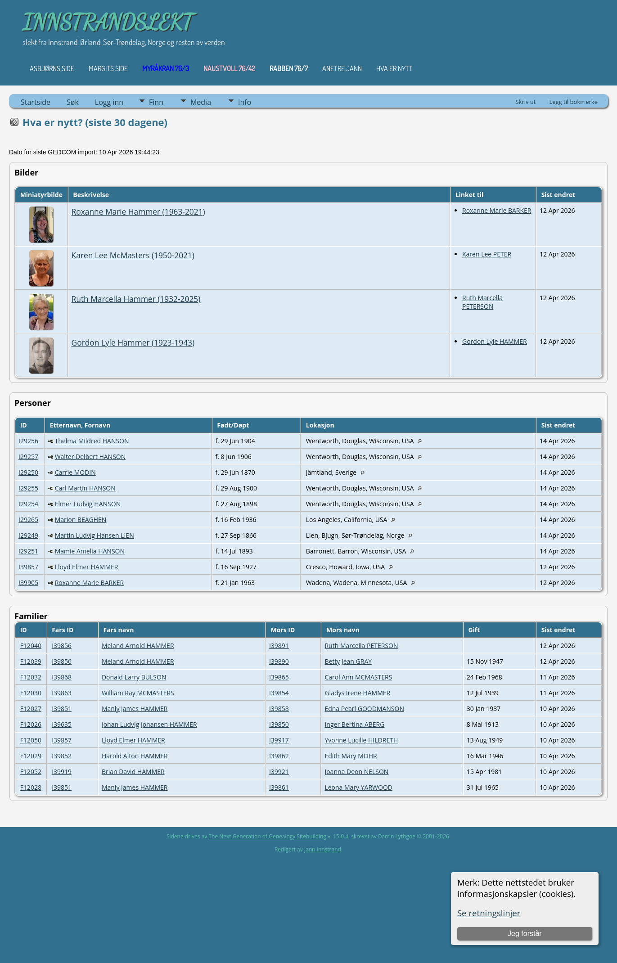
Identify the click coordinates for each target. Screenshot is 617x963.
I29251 (28, 551)
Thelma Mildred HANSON (92, 440)
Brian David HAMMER (133, 771)
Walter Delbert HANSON (90, 456)
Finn (156, 102)
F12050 (30, 740)
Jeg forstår (525, 933)
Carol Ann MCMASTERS (358, 677)
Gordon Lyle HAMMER (494, 341)
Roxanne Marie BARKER (496, 210)
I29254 (28, 504)
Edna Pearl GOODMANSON (364, 708)
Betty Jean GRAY (348, 661)
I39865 (279, 677)
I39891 (279, 645)
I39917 (279, 740)
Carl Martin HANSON (85, 488)
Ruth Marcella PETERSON (482, 301)
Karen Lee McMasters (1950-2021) (133, 255)
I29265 (28, 519)
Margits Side (108, 68)
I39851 (62, 708)
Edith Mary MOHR (350, 756)
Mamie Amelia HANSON (90, 551)
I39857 (28, 566)
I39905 (28, 582)
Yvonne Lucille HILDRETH (361, 740)
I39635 (62, 724)
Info (244, 102)
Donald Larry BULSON (134, 677)
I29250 (28, 472)
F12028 (30, 787)
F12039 (30, 661)
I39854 (279, 692)
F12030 (30, 692)
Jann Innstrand (322, 849)
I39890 (279, 661)
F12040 (30, 645)
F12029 (30, 756)
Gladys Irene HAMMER (357, 692)
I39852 (62, 756)
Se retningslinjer (489, 912)
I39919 (62, 771)
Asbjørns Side (52, 68)
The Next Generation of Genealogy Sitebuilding (267, 836)
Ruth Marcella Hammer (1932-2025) (136, 298)
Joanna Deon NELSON (356, 771)
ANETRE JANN (342, 68)
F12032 (30, 677)
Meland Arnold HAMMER (138, 645)
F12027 (30, 708)
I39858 (279, 708)
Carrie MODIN (75, 472)
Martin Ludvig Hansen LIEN (94, 535)
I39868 (62, 677)
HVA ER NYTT (394, 68)
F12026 (30, 724)
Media (200, 102)
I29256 (28, 440)
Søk (73, 102)
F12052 (30, 771)
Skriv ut (525, 102)
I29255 (28, 488)
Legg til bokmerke (573, 102)
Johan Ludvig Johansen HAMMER (149, 724)
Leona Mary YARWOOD (358, 787)
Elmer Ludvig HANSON (88, 504)
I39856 (62, 645)
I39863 (62, 692)
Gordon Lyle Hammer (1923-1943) (133, 342)
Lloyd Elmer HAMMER (86, 566)
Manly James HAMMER (135, 708)
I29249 (28, 535)
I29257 (28, 456)
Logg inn (109, 102)
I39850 (279, 724)
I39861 (279, 787)
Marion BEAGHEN (81, 519)
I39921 (279, 771)
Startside (35, 102)
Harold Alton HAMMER (135, 756)
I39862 (279, 756)
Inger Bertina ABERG (354, 724)
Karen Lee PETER (486, 254)
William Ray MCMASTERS (138, 692)
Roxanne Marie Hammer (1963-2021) (138, 211)
